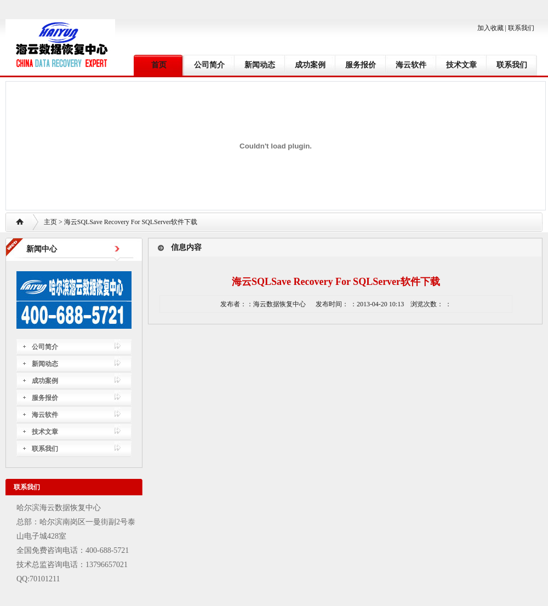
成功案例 (310, 65)
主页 (50, 222)
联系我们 (521, 28)
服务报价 (360, 65)
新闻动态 (259, 65)
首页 (159, 65)
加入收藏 (490, 28)
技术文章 (461, 65)
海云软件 (411, 65)
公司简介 (209, 65)
